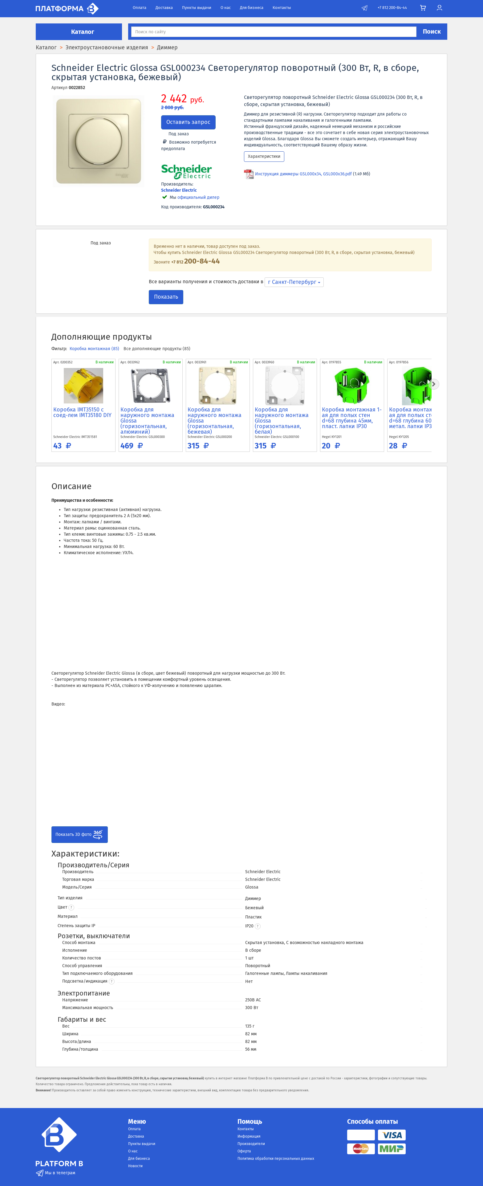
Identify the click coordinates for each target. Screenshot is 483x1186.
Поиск (432, 31)
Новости (135, 1166)
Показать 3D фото (79, 834)
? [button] (71, 908)
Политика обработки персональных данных (275, 1158)
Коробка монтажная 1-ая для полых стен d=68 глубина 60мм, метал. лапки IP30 (419, 418)
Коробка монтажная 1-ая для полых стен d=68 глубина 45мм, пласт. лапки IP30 (352, 418)
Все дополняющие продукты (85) (157, 348)
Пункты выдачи (196, 7)
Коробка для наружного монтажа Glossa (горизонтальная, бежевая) (215, 420)
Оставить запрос (188, 122)
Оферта (244, 1151)
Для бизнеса (251, 7)
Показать (166, 296)
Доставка (164, 7)
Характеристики (264, 156)
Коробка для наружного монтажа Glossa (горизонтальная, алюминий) (147, 420)
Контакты (282, 7)
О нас (226, 7)
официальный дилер (198, 197)
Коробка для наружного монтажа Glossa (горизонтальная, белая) (282, 420)
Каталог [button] (78, 31)
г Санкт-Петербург (294, 282)
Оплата (139, 7)
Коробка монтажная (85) (95, 348)
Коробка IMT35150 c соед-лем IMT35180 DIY (82, 412)
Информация (249, 1136)
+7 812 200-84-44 (392, 7)
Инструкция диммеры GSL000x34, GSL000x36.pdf (303, 174)
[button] (258, 926)
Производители (251, 1144)
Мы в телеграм (55, 1173)
